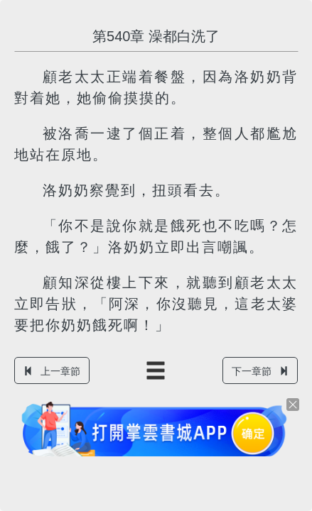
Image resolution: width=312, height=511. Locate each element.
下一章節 (260, 371)
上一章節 (51, 371)
